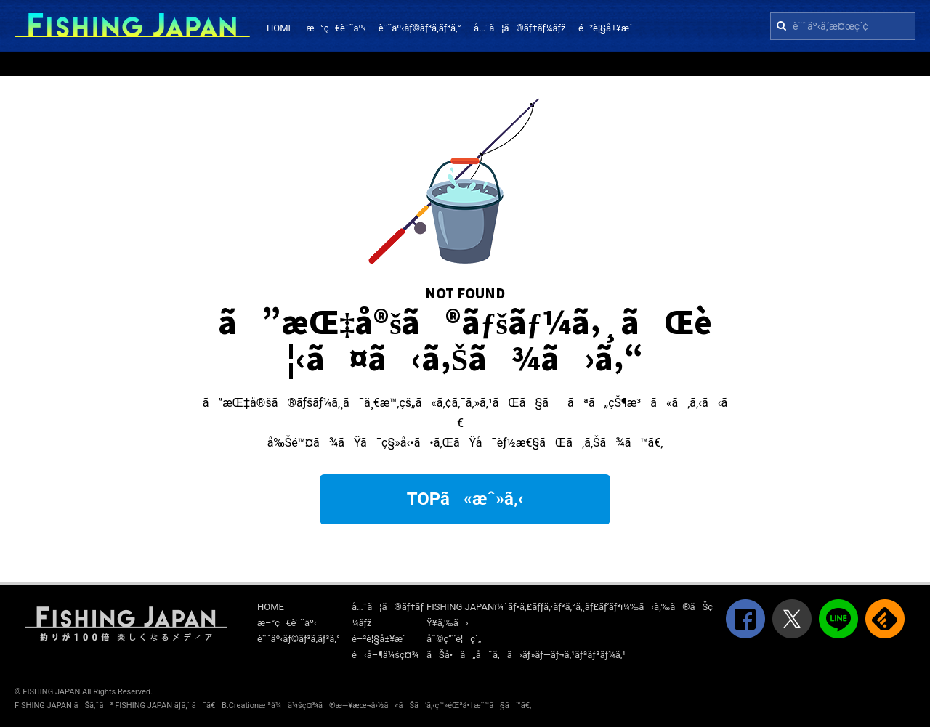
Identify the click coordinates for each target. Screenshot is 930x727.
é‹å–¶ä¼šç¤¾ (385, 654)
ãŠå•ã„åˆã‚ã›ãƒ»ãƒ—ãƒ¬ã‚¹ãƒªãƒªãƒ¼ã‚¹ (526, 654)
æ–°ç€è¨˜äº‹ (335, 28)
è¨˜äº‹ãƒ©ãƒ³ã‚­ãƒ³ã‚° (420, 28)
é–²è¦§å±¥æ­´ (605, 28)
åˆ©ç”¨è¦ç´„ (454, 638)
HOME (280, 28)
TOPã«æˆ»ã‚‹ (465, 499)
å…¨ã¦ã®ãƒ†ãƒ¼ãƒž (519, 28)
